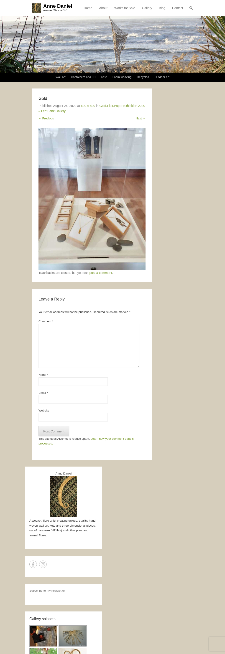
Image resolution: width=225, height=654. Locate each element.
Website (43, 410)
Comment (45, 321)
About (103, 8)
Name (43, 375)
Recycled (143, 77)
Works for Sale (124, 8)
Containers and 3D (83, 77)
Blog (162, 8)
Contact (177, 8)
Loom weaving (122, 77)
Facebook (33, 564)
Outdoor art (161, 77)
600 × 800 (88, 106)
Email (43, 392)
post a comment (100, 273)
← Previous (46, 118)
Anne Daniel (57, 6)
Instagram (43, 564)
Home (88, 8)
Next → (141, 118)
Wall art (61, 77)
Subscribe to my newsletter (47, 591)
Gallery (147, 8)
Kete (104, 77)
